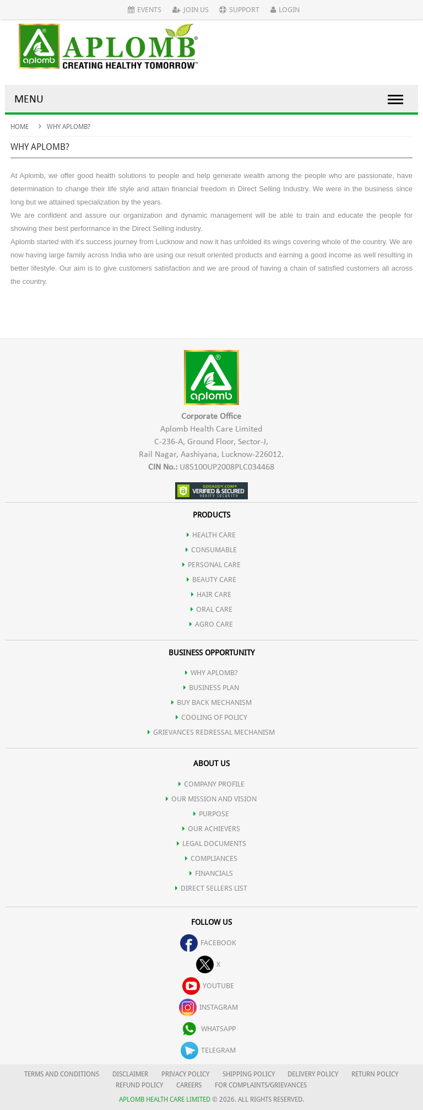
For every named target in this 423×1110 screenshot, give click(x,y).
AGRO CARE (211, 624)
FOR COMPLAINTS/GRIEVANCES (261, 1085)
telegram (208, 1050)
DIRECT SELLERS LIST (211, 888)
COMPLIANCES (211, 858)
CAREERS (189, 1085)
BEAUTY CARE (211, 579)
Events (144, 10)
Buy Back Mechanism (211, 702)
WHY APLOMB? (211, 673)
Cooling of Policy (211, 717)
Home (19, 127)
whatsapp (208, 1029)
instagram (208, 1007)
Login (285, 10)
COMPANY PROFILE (211, 784)
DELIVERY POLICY (313, 1074)
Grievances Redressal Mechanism (211, 732)
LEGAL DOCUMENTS (211, 843)
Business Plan (211, 687)
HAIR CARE (211, 594)
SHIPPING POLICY (249, 1074)
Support (239, 10)
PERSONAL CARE (211, 565)
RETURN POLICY (374, 1074)
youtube (208, 986)
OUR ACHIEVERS (211, 829)
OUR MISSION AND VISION (211, 799)
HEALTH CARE (211, 535)
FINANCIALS (211, 873)
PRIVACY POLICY (185, 1074)
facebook (208, 943)
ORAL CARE (211, 609)
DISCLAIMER (130, 1074)
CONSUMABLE (211, 550)
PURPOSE (211, 814)
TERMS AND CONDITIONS (61, 1074)
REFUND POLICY (139, 1085)
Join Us (190, 10)
